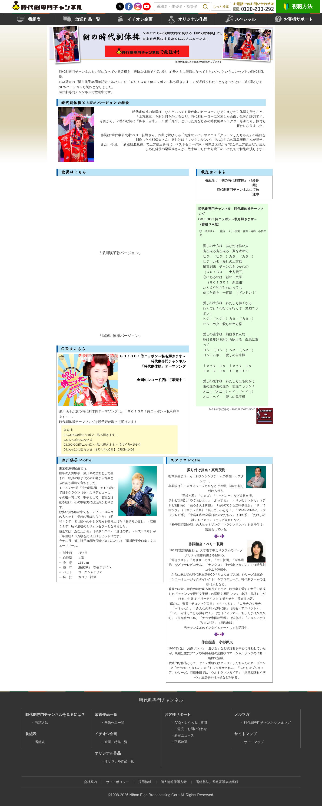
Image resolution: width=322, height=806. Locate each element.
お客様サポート (298, 19)
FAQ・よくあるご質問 (190, 722)
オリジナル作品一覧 (119, 761)
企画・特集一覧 (116, 742)
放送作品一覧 (87, 19)
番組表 (34, 19)
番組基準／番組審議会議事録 (217, 782)
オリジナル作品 (192, 19)
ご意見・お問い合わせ (190, 729)
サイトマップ (254, 742)
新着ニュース (184, 735)
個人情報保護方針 (174, 782)
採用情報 (144, 782)
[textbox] (182, 6)
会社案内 (90, 782)
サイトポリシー (117, 782)
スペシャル (245, 19)
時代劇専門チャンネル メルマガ (267, 722)
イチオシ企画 (140, 19)
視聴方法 (302, 6)
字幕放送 (180, 741)
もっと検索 (221, 6)
